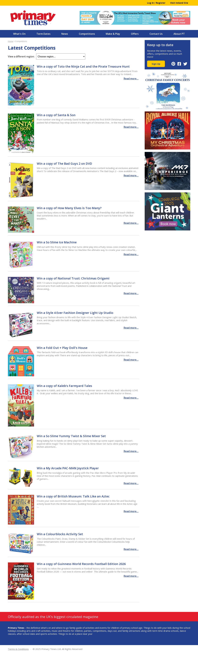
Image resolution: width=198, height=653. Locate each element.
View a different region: (46, 56)
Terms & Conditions (18, 649)
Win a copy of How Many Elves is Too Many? (69, 208)
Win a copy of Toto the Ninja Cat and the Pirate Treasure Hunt (83, 66)
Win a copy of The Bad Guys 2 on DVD (64, 163)
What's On (19, 33)
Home (10, 41)
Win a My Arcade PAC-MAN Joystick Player (68, 468)
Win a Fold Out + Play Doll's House (62, 348)
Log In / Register (156, 2)
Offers (135, 33)
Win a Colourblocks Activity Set (60, 534)
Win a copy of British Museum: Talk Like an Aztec (73, 496)
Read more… (131, 78)
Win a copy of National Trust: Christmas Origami (73, 278)
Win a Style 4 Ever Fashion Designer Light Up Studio (75, 313)
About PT (179, 33)
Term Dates (43, 33)
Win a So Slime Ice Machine (57, 242)
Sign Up (156, 63)
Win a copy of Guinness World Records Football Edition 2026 (81, 564)
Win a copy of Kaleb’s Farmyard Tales (64, 386)
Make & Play (113, 33)
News (64, 33)
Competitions (87, 33)
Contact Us (156, 33)
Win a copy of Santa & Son (56, 115)
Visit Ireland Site (179, 2)
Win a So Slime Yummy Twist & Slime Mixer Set (71, 436)
